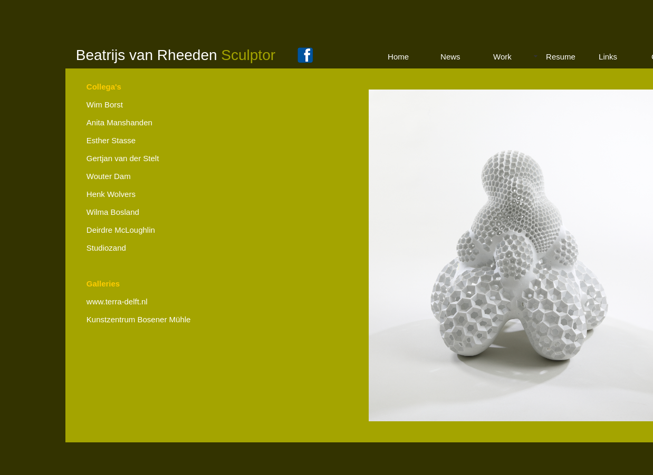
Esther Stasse (111, 140)
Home (398, 56)
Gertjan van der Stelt (123, 158)
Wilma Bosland (113, 211)
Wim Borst (105, 104)
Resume (560, 56)
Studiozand (106, 247)
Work (502, 56)
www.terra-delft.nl (117, 301)
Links (608, 56)
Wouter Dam (109, 176)
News (450, 56)
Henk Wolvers (111, 194)
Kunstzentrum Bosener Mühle (139, 319)
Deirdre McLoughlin (121, 229)
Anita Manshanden (119, 122)
